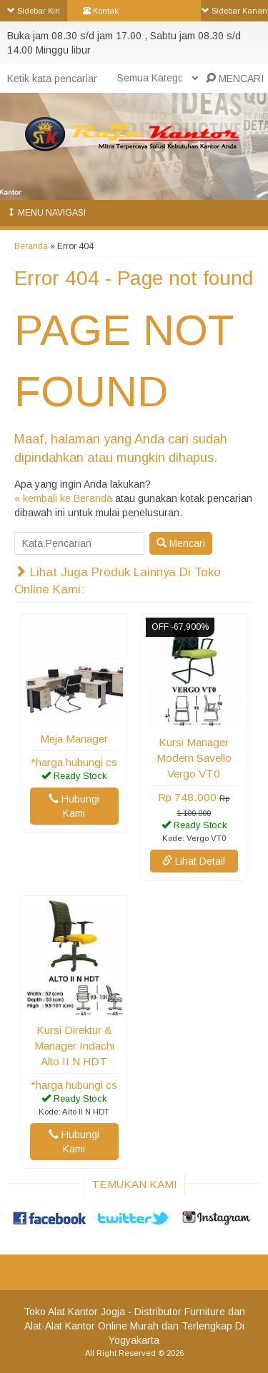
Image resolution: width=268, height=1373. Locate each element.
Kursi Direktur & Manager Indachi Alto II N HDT (74, 1045)
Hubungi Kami (74, 806)
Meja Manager (74, 739)
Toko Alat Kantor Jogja (74, 1311)
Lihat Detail (193, 861)
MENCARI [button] (235, 78)
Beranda (31, 246)
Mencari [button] (181, 543)
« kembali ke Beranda (63, 498)
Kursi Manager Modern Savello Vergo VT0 (194, 758)
